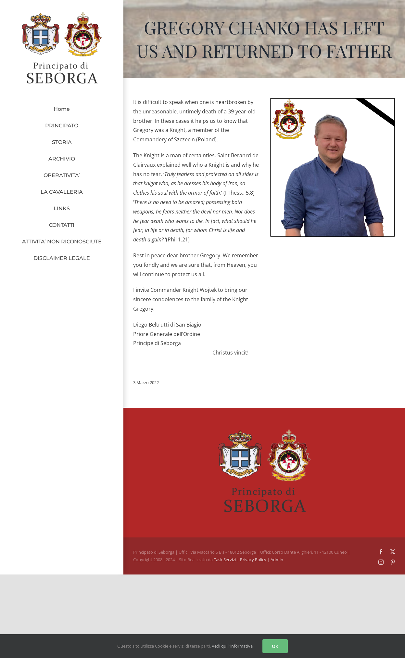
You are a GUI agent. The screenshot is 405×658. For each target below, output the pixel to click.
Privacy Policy (253, 559)
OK (275, 646)
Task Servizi (225, 559)
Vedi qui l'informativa (232, 646)
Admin (277, 559)
